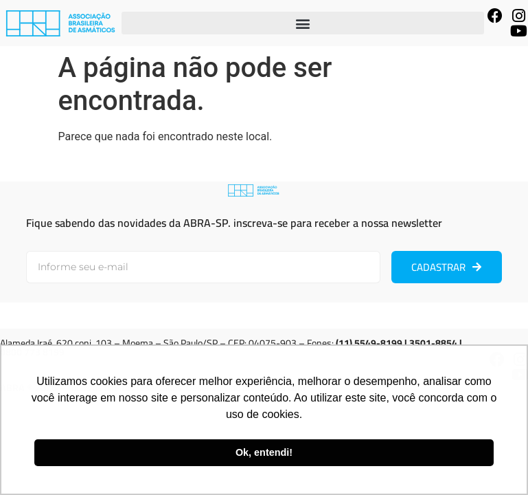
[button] (302, 23)
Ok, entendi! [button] (264, 452)
